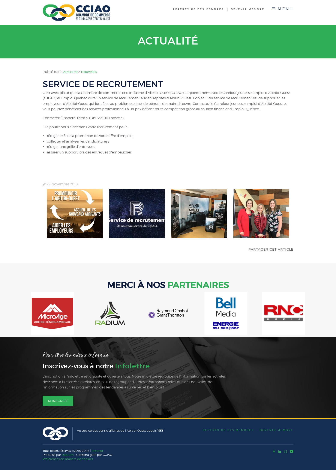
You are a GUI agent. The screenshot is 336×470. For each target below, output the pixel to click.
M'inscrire (58, 401)
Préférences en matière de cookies (68, 459)
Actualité (168, 40)
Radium (68, 455)
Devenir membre (247, 9)
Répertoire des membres (198, 9)
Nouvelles (89, 72)
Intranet (97, 450)
